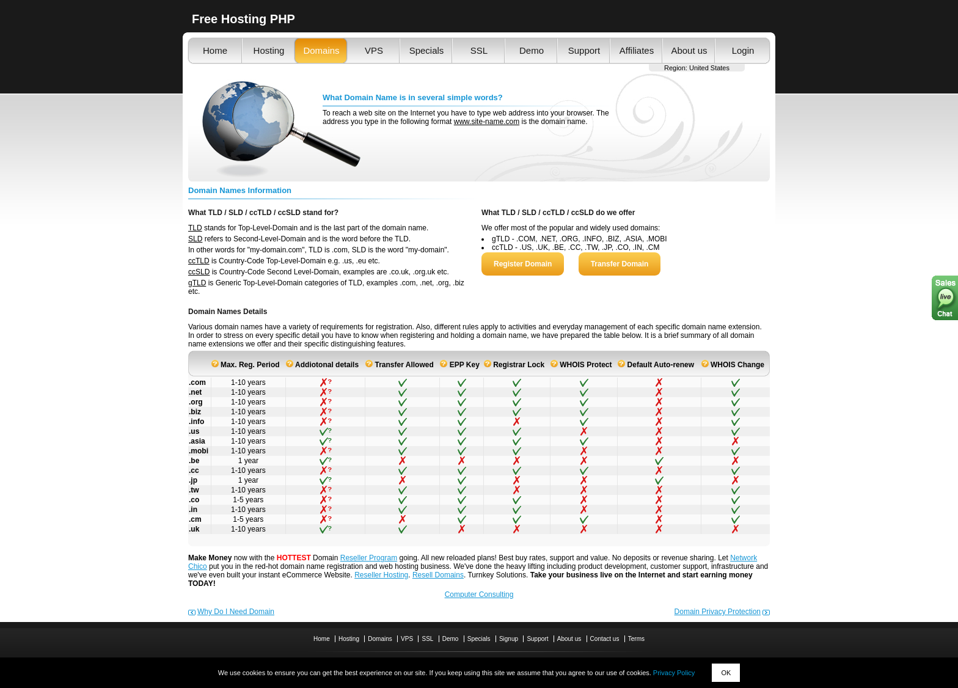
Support (584, 50)
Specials (426, 50)
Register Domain (523, 264)
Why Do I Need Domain (235, 611)
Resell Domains (438, 575)
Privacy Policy (674, 672)
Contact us (605, 638)
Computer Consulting (479, 594)
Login (743, 50)
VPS (374, 50)
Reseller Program (368, 558)
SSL (479, 50)
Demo (531, 50)
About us (689, 50)
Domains (321, 50)
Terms (636, 638)
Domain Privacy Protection (718, 611)
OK (726, 672)
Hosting (269, 50)
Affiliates (637, 50)
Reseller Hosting (381, 575)
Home (215, 50)
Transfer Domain (620, 264)
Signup (508, 638)
